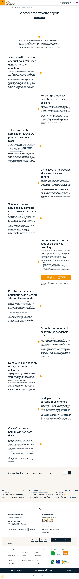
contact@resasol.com (65, 2)
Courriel (32, 530)
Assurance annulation (13, 558)
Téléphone (12, 530)
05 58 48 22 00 (65, 3)
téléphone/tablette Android (17, 149)
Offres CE (10, 560)
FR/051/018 (58, 553)
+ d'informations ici (66, 570)
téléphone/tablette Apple (16, 151)
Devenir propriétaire (46, 526)
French (77, 2)
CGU (23, 575)
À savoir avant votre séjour (27, 7)
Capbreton (37, 558)
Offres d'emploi (45, 532)
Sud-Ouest (37, 563)
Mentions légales (32, 575)
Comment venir (11, 563)
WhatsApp (22, 529)
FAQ (9, 552)
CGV (26, 575)
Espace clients (11, 555)
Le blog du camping (16, 7)
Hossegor (37, 552)
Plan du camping (24, 552)
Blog (22, 558)
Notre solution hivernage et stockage (50, 529)
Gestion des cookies (52, 575)
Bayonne (37, 560)
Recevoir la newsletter (61, 540)
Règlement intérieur (41, 575)
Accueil (10, 7)
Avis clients (23, 555)
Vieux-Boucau (38, 555)
